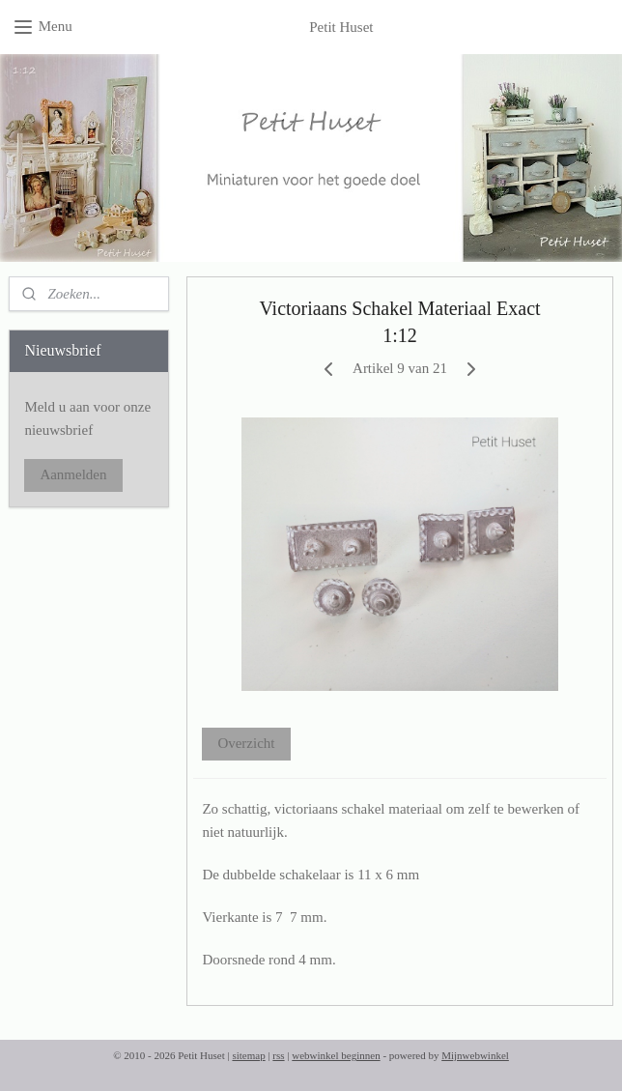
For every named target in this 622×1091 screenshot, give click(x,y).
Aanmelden (73, 474)
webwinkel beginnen (336, 1055)
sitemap (248, 1055)
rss (278, 1055)
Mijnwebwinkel (475, 1055)
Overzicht (245, 743)
